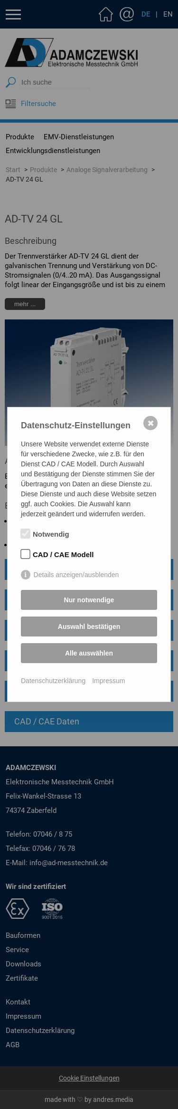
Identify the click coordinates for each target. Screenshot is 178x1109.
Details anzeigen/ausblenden (76, 575)
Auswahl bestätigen (89, 626)
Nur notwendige (89, 600)
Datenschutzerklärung (53, 681)
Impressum (108, 681)
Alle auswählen (89, 653)
